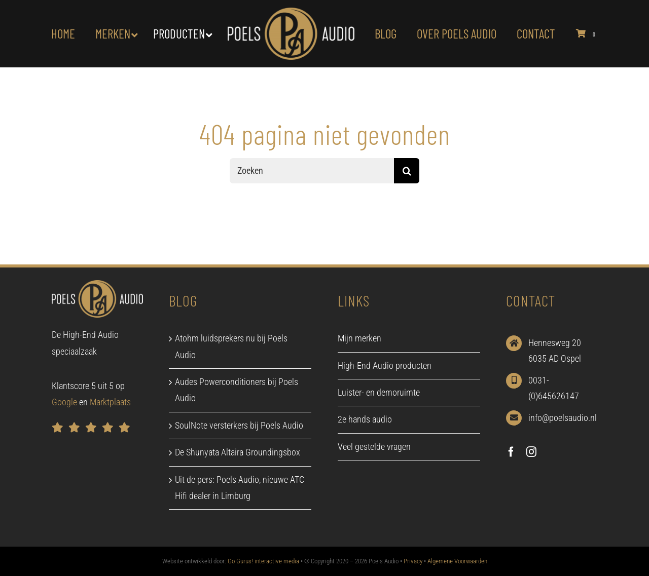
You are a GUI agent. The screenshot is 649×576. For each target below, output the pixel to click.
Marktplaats (110, 402)
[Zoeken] (312, 170)
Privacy (413, 561)
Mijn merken (359, 338)
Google (64, 402)
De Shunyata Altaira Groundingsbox (237, 452)
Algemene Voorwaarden (457, 561)
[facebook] (511, 452)
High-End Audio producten (384, 365)
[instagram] (531, 452)
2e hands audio (365, 419)
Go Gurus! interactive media (263, 561)
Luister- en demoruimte (379, 392)
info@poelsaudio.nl (562, 417)
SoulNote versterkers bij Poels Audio (239, 425)
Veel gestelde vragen (374, 446)
